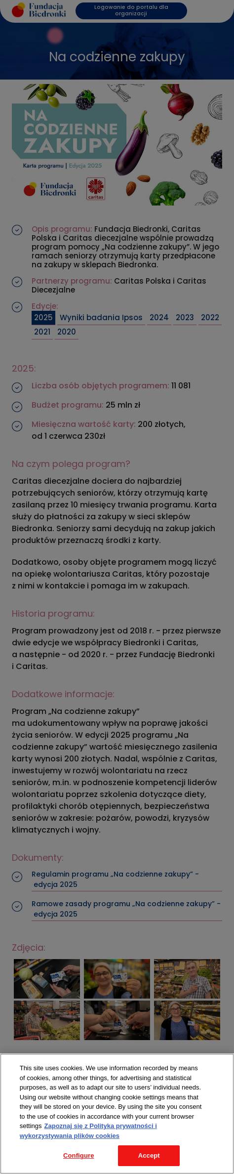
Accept (149, 1155)
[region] (117, 1113)
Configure (78, 1155)
